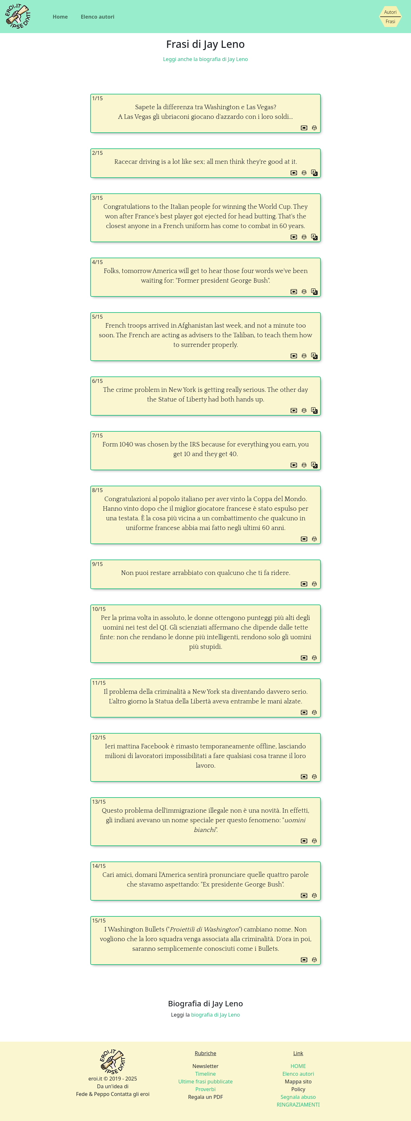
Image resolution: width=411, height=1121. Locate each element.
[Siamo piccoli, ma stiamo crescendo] (390, 16)
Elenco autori (97, 16)
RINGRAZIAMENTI (298, 1104)
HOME (298, 1066)
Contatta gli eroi (130, 1094)
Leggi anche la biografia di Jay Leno (205, 59)
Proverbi (205, 1089)
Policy (298, 1089)
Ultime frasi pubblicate (205, 1081)
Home (60, 16)
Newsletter (205, 1066)
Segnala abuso (298, 1096)
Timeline (205, 1073)
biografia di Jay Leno (215, 1014)
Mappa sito (298, 1081)
